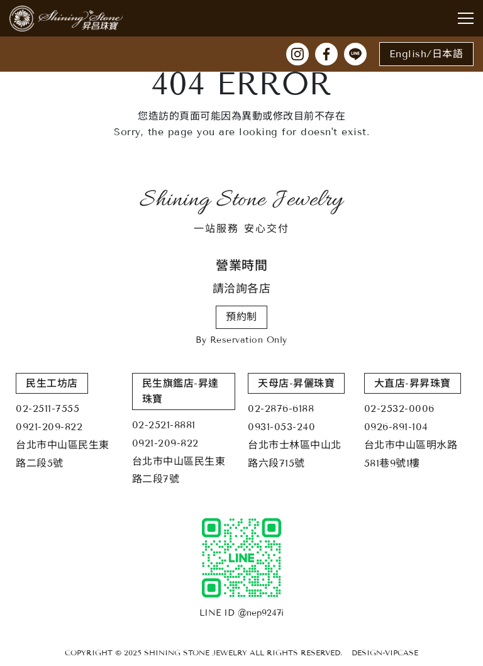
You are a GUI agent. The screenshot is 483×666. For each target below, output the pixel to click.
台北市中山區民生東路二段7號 (179, 470)
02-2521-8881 (164, 425)
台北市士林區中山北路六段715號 (294, 454)
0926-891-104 (396, 427)
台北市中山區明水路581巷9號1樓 (411, 454)
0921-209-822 (49, 427)
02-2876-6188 (281, 408)
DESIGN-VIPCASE (385, 652)
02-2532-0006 (399, 408)
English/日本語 (426, 54)
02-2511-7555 (47, 408)
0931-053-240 (281, 427)
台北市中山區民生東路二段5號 (62, 454)
